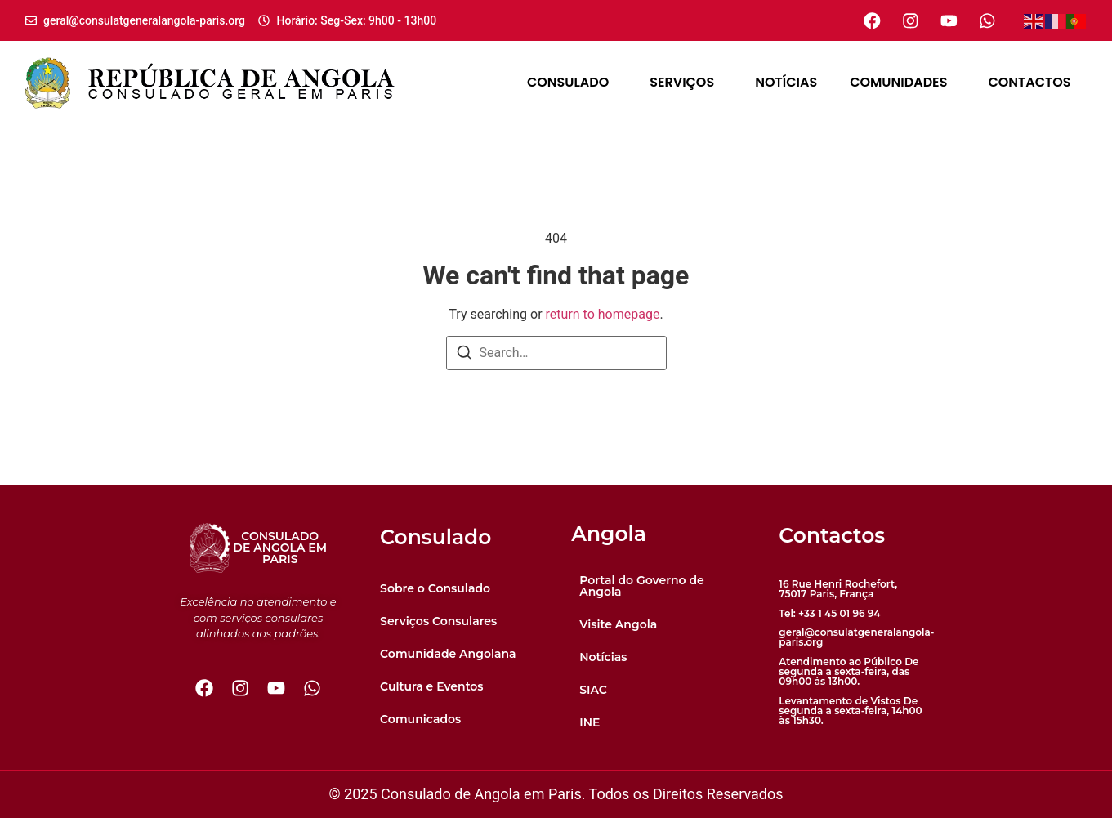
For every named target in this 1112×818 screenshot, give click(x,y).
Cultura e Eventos (432, 686)
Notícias (786, 82)
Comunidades (902, 82)
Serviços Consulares (438, 621)
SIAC (593, 689)
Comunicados (420, 719)
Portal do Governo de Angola (641, 586)
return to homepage (603, 314)
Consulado (572, 82)
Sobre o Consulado (435, 588)
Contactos (1029, 82)
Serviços (686, 82)
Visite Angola (618, 624)
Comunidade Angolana (448, 653)
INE (589, 722)
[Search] (464, 355)
